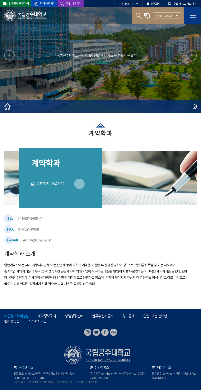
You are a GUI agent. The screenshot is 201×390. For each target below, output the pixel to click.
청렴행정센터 (74, 316)
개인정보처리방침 (16, 316)
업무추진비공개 (102, 316)
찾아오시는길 (37, 321)
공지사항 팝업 (147, 15)
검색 (138, 15)
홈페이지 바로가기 (50, 183)
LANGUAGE (164, 16)
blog (113, 332)
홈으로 (7, 106)
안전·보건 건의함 (155, 316)
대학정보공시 (47, 316)
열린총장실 (12, 321)
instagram (88, 332)
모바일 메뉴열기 (192, 15)
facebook (105, 332)
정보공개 (128, 316)
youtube (96, 332)
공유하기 (194, 106)
